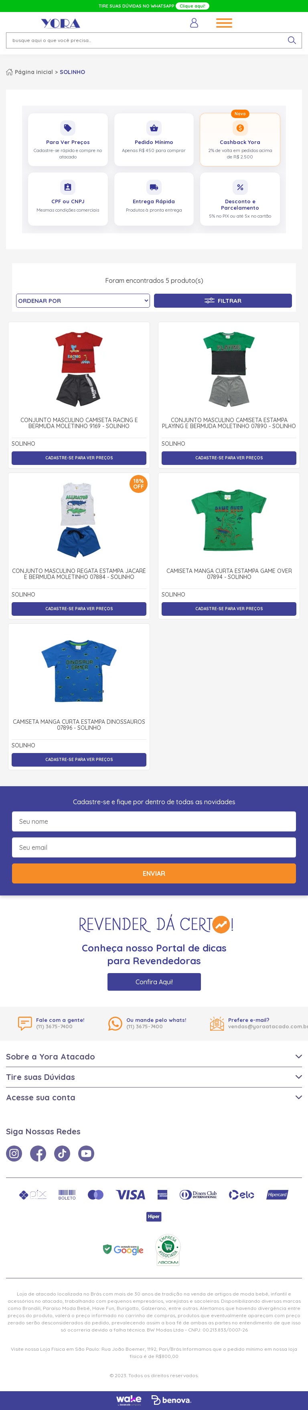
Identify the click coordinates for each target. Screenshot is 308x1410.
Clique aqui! (192, 6)
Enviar (154, 873)
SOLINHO (72, 72)
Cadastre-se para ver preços (79, 458)
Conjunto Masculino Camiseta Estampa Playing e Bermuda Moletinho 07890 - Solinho (229, 423)
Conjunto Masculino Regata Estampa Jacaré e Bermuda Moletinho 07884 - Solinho (79, 574)
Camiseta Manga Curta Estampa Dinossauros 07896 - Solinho (79, 725)
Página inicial (34, 72)
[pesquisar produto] (292, 40)
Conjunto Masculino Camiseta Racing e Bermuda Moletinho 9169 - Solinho (79, 423)
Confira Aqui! (154, 982)
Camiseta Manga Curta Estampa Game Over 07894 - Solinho (229, 574)
